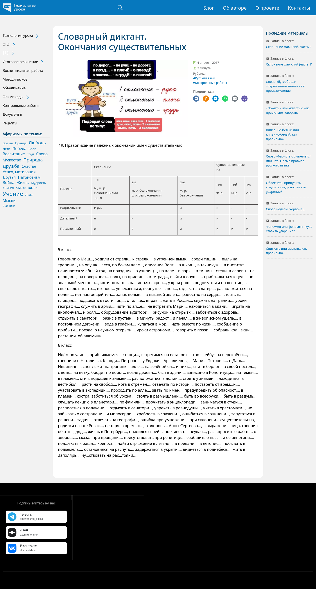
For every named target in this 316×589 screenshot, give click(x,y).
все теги (9, 205)
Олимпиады (13, 96)
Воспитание (14, 153)
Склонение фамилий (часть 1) (289, 64)
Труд (30, 154)
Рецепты (10, 123)
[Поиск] (120, 8)
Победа (19, 148)
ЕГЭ (6, 53)
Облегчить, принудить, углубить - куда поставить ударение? (286, 187)
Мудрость (38, 182)
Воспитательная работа (23, 70)
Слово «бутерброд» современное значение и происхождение (285, 86)
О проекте (267, 7)
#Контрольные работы (210, 83)
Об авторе (235, 7)
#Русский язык (204, 78)
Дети (6, 149)
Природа (33, 160)
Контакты (299, 7)
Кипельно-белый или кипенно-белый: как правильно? (282, 134)
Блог (208, 7)
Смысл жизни (27, 187)
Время (8, 143)
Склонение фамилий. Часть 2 (288, 46)
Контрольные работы (21, 105)
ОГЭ (6, 44)
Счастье (29, 166)
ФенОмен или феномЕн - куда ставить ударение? (289, 228)
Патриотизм (29, 177)
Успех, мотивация (19, 171)
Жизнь (22, 182)
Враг (32, 149)
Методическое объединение (15, 83)
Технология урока (18, 35)
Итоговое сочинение (20, 61)
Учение (13, 194)
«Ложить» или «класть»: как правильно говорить (287, 110)
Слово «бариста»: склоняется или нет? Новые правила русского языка (288, 160)
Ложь (29, 194)
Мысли (9, 200)
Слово (42, 153)
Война (8, 182)
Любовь (37, 143)
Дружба (11, 166)
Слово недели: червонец (285, 209)
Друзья (9, 177)
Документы (12, 114)
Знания (8, 187)
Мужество (12, 160)
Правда (21, 143)
